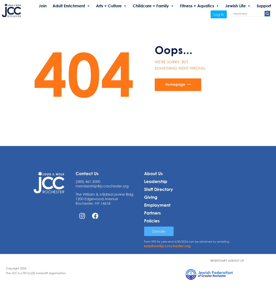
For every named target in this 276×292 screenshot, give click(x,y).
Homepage (175, 84)
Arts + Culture (111, 6)
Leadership (155, 181)
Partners (152, 213)
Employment (157, 205)
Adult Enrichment (71, 6)
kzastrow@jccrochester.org (167, 246)
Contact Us (87, 173)
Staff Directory (158, 189)
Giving (150, 197)
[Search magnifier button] (267, 13)
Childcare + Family (153, 6)
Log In (219, 14)
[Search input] (249, 13)
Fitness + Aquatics (199, 6)
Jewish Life (238, 6)
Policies (152, 220)
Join (43, 6)
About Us (153, 173)
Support (264, 6)
